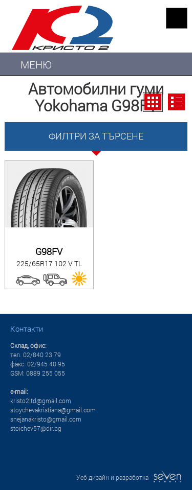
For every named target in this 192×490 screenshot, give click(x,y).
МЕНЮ (36, 64)
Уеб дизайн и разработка (129, 477)
